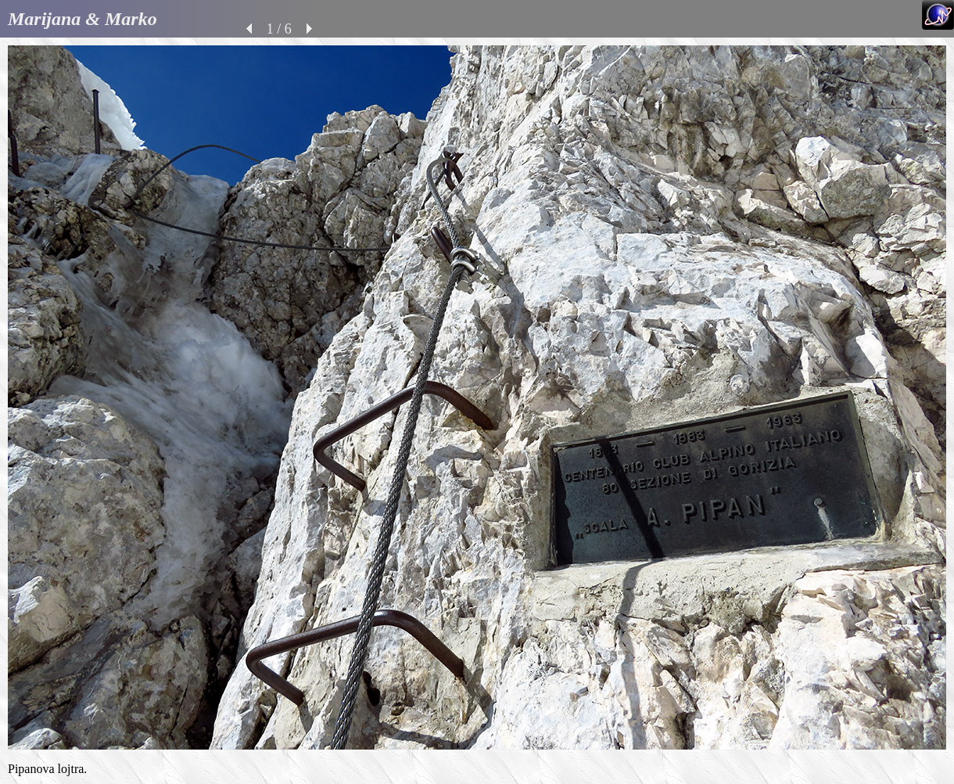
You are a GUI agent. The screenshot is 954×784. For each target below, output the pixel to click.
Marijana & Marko (82, 19)
